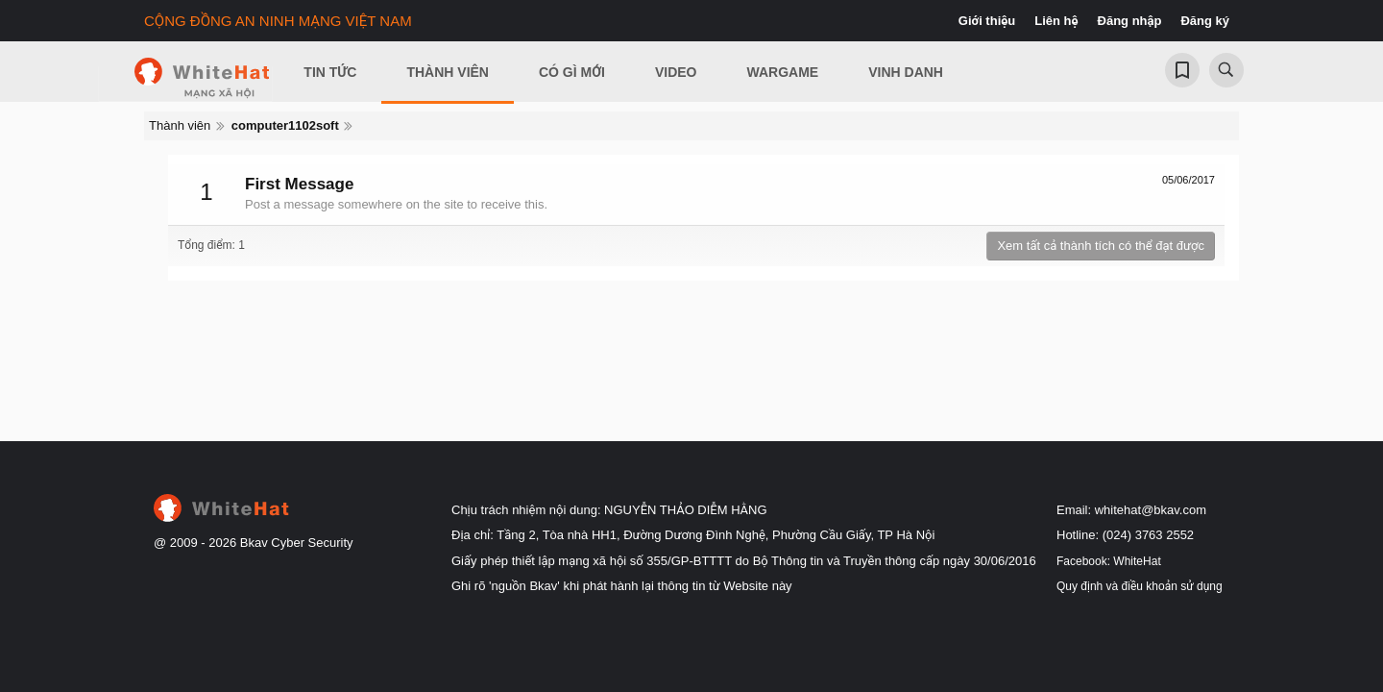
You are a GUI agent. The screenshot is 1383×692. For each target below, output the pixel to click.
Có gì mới (572, 72)
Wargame (783, 72)
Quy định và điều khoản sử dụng (1139, 586)
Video (676, 72)
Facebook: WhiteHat (1108, 561)
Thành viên (447, 72)
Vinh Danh (905, 72)
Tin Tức (329, 72)
